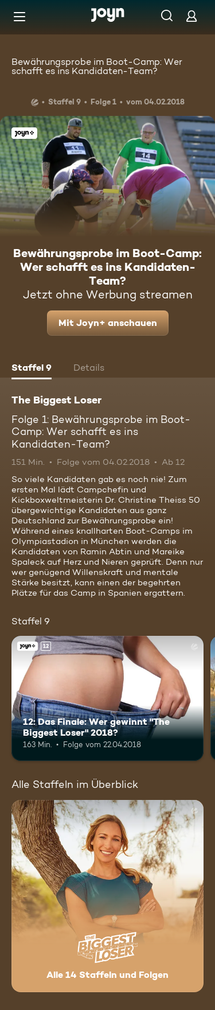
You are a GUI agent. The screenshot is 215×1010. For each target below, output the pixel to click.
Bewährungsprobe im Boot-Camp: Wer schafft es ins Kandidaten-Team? (96, 66)
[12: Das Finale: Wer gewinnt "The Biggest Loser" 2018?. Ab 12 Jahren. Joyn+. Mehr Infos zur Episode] (107, 698)
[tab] (31, 369)
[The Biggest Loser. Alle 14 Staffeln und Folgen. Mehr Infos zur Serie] (107, 896)
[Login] (191, 16)
